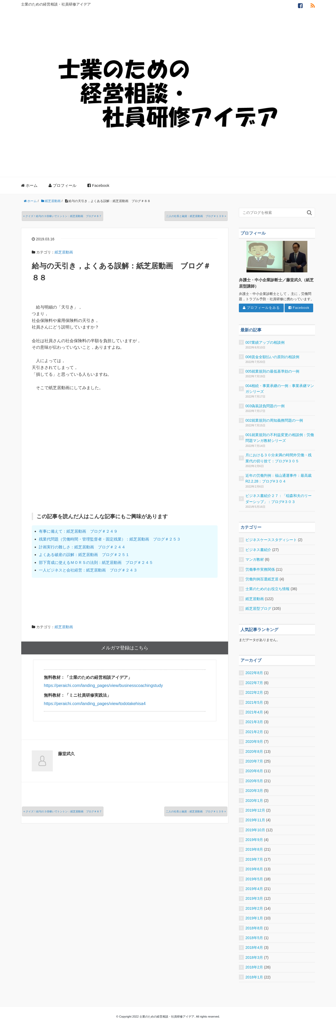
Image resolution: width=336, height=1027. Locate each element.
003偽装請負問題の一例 (265, 406)
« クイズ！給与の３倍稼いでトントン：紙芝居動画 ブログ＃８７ (62, 216)
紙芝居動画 (64, 252)
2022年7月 (254, 683)
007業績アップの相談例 (265, 342)
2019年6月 (254, 869)
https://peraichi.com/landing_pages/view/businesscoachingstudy (103, 685)
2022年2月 (254, 692)
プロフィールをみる (261, 308)
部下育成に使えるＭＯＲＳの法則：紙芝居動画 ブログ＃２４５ (96, 562)
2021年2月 (254, 732)
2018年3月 (254, 957)
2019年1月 (254, 918)
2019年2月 (254, 908)
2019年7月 (254, 859)
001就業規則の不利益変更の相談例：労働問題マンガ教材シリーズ (279, 438)
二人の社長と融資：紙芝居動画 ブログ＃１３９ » (196, 216)
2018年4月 (254, 947)
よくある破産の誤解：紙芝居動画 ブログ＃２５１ (84, 554)
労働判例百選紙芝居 (262, 579)
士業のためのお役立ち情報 (267, 589)
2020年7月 (254, 761)
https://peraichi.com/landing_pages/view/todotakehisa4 (95, 703)
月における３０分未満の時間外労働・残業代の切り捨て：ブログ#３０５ (278, 458)
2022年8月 (254, 673)
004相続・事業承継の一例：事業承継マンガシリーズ (279, 389)
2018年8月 (254, 928)
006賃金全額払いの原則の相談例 (272, 357)
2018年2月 (254, 967)
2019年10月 (255, 830)
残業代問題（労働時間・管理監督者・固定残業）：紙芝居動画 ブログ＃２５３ (110, 539)
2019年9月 (254, 840)
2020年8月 (254, 751)
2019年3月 (254, 898)
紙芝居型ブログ (258, 608)
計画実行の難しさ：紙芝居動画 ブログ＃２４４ (82, 547)
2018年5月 (254, 938)
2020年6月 (254, 771)
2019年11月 (255, 820)
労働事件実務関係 (260, 569)
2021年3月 (254, 722)
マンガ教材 (254, 559)
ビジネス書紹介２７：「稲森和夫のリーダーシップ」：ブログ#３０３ (278, 499)
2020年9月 (254, 741)
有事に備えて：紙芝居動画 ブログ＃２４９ (78, 531)
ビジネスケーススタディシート (271, 540)
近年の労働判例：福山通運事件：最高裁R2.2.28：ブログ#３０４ (278, 478)
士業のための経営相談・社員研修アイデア (56, 4)
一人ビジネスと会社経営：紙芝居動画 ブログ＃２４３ (88, 570)
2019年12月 (255, 810)
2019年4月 (254, 889)
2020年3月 (254, 790)
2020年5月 (254, 781)
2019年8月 (254, 849)
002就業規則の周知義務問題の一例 (274, 420)
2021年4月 (254, 712)
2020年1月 (254, 800)
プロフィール (62, 185)
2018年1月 (254, 977)
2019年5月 (254, 879)
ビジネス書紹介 (258, 550)
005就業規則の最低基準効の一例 (272, 371)
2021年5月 (254, 702)
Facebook (98, 185)
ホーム (29, 185)
